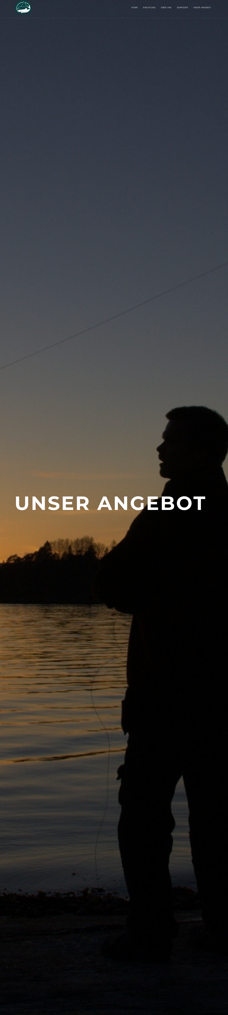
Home (134, 7)
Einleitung (149, 7)
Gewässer (182, 7)
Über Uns (166, 7)
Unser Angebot (202, 7)
